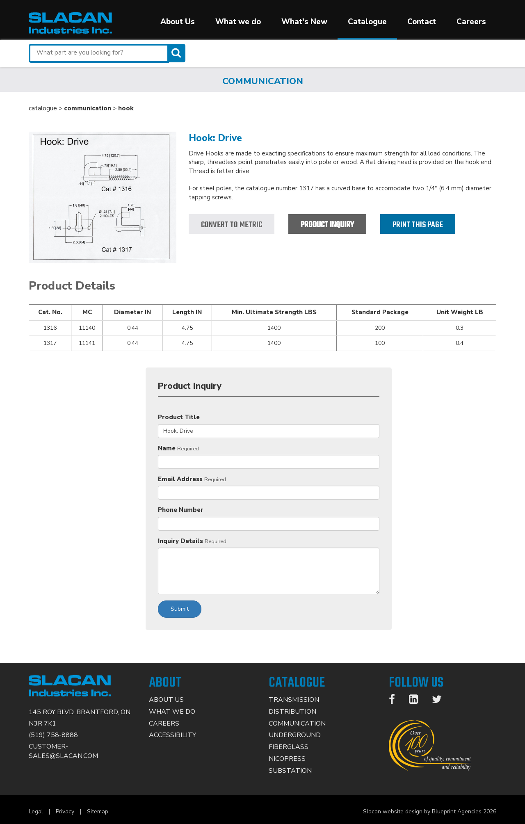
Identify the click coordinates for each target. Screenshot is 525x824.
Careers (471, 21)
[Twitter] (441, 700)
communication (87, 108)
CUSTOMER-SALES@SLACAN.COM (63, 751)
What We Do (172, 711)
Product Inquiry (327, 225)
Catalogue (367, 21)
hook (126, 108)
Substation (290, 770)
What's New (304, 21)
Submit (180, 609)
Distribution (292, 711)
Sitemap (97, 811)
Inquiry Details (180, 541)
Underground (295, 735)
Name (167, 448)
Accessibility (172, 735)
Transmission (294, 699)
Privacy (65, 811)
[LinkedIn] (417, 700)
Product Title (179, 417)
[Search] (177, 53)
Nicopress (287, 758)
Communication (297, 723)
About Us (177, 21)
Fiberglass (288, 746)
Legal (36, 811)
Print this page (418, 225)
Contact (421, 21)
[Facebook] (396, 700)
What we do (238, 21)
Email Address (180, 479)
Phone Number (180, 510)
